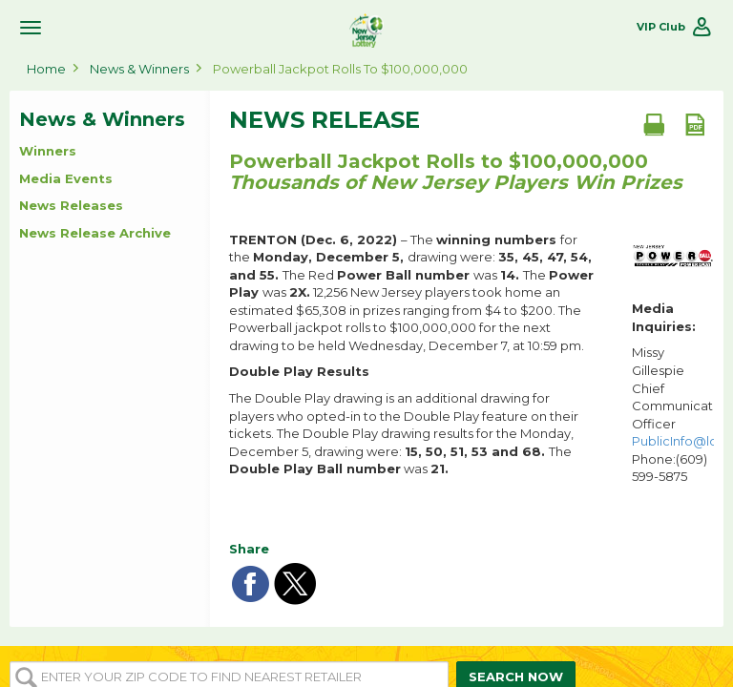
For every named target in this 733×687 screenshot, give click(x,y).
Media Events (66, 178)
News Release (324, 120)
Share (249, 548)
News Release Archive (95, 232)
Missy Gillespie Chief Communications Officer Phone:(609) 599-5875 (673, 414)
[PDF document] (695, 124)
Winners (47, 150)
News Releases (71, 205)
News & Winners (139, 68)
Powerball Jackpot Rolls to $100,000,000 (340, 68)
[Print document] (653, 124)
